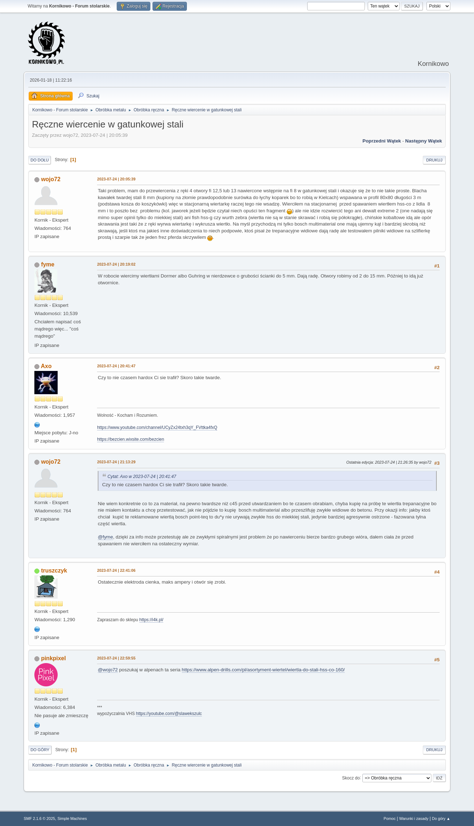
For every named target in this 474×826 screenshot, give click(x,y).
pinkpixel (53, 658)
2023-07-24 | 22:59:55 (116, 658)
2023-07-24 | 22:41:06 (116, 570)
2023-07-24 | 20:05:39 (116, 179)
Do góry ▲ (441, 818)
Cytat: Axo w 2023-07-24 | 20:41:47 (141, 476)
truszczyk (54, 570)
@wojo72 (108, 669)
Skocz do (351, 777)
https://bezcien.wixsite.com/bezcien (130, 439)
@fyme (105, 537)
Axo (46, 366)
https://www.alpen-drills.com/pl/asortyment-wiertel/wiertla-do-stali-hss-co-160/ (263, 669)
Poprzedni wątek (382, 141)
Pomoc (390, 818)
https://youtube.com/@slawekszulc (169, 713)
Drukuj (434, 160)
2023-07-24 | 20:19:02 (116, 264)
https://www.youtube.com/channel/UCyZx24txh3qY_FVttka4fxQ (157, 427)
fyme (47, 264)
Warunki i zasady (414, 818)
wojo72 (51, 179)
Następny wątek (423, 141)
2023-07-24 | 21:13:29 (116, 462)
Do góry (39, 750)
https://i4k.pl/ (151, 619)
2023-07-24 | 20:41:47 (116, 366)
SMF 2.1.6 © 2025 (39, 818)
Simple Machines (72, 818)
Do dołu (39, 160)
